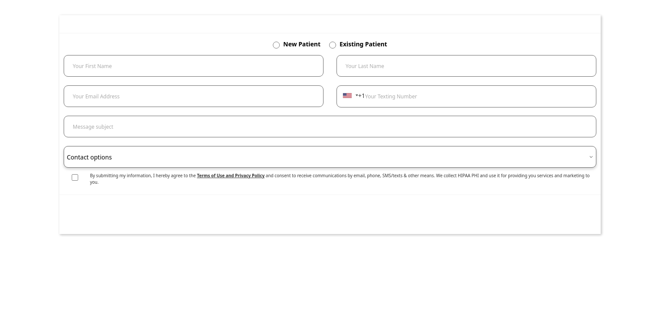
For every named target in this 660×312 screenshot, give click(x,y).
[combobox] (350, 95)
